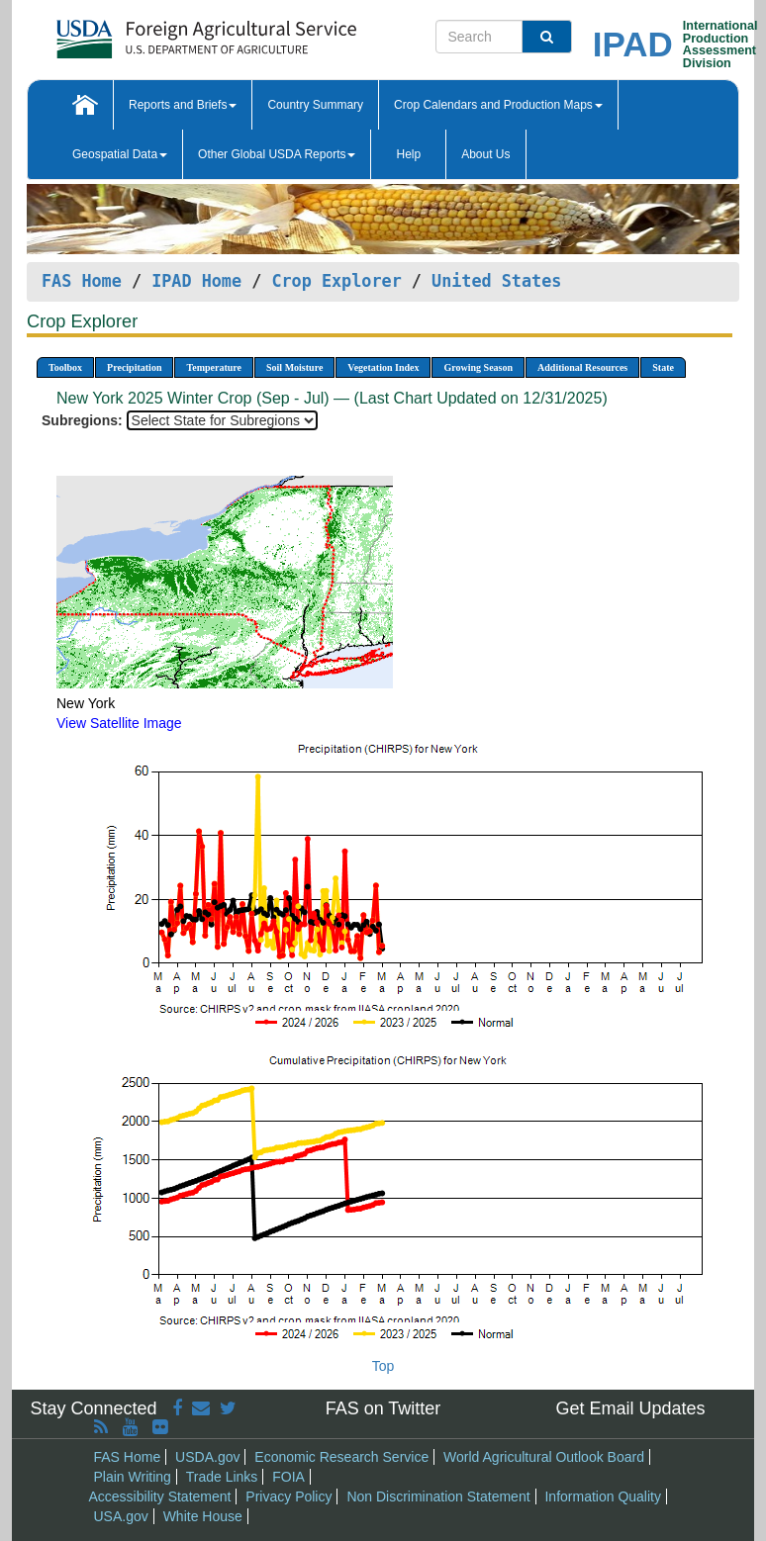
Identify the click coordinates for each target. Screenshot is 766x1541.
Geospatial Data (119, 154)
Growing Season (478, 367)
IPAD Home (196, 281)
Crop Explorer (336, 281)
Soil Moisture (294, 367)
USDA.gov (207, 1457)
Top (383, 1366)
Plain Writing (132, 1477)
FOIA (288, 1477)
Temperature (213, 367)
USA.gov (121, 1516)
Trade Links (222, 1477)
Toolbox (65, 367)
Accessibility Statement (160, 1496)
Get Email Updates (630, 1408)
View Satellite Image (119, 723)
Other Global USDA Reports (276, 154)
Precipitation (134, 367)
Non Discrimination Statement (437, 1496)
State (663, 367)
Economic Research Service (341, 1457)
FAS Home (82, 281)
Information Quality (602, 1496)
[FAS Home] (156, 32)
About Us (485, 154)
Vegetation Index (383, 367)
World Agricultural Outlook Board (543, 1457)
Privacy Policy (288, 1496)
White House (202, 1516)
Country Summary (315, 105)
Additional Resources (582, 367)
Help (408, 154)
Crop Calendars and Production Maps (498, 105)
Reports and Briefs (183, 105)
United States (496, 281)
